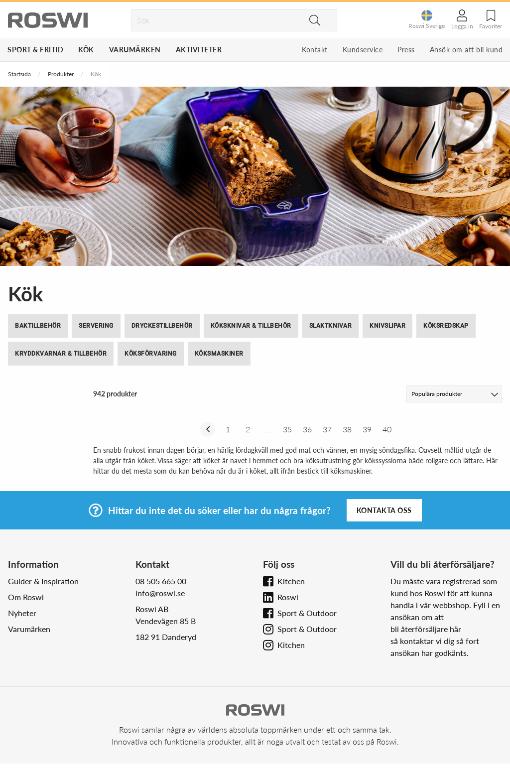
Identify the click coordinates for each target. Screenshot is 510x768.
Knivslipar (387, 325)
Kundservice (363, 49)
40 (386, 429)
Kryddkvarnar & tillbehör (61, 353)
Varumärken (135, 49)
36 (307, 429)
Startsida (19, 74)
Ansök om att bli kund (466, 49)
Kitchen (291, 581)
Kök (86, 49)
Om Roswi (26, 597)
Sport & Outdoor (307, 613)
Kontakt (315, 49)
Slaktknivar (330, 325)
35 (287, 429)
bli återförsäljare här (425, 629)
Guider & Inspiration (43, 581)
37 (327, 429)
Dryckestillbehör (162, 325)
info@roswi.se (160, 593)
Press (406, 49)
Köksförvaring (151, 353)
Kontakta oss (384, 510)
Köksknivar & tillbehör (251, 325)
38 (347, 429)
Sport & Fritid (35, 49)
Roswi (287, 597)
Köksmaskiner (219, 353)
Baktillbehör (38, 325)
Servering (96, 325)
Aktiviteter (199, 49)
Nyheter (22, 613)
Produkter (61, 74)
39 (367, 429)
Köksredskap (446, 325)
